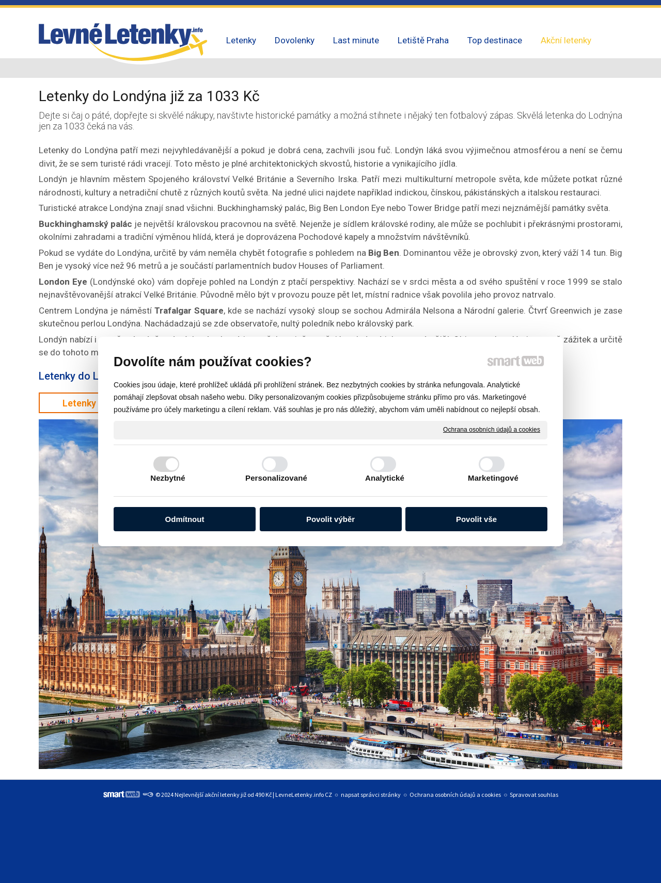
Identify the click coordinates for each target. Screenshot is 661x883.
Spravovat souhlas (534, 794)
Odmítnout (184, 519)
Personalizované (276, 477)
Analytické (384, 477)
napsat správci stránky (371, 794)
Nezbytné (167, 477)
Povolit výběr (330, 519)
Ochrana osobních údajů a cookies (491, 429)
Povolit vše (476, 519)
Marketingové (493, 477)
